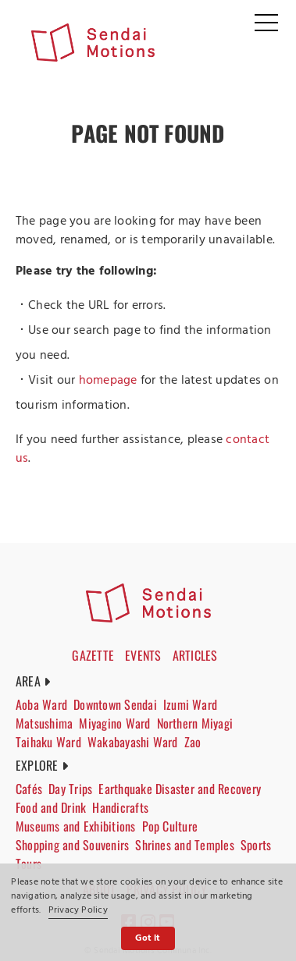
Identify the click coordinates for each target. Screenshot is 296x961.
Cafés (29, 788)
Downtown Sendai (115, 704)
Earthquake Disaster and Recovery (179, 788)
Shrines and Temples (184, 844)
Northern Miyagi (195, 723)
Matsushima (44, 723)
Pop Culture (170, 826)
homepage (108, 381)
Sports (256, 844)
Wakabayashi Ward (132, 741)
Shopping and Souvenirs (72, 844)
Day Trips (70, 788)
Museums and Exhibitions (76, 826)
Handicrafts (120, 807)
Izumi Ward (190, 704)
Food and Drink (51, 807)
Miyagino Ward (114, 723)
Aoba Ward (41, 704)
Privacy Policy (78, 910)
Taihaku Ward (48, 741)
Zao (192, 741)
